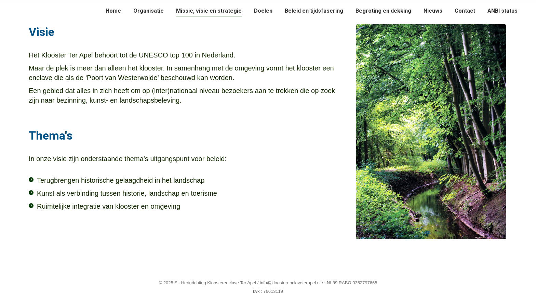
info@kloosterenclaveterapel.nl (290, 282)
